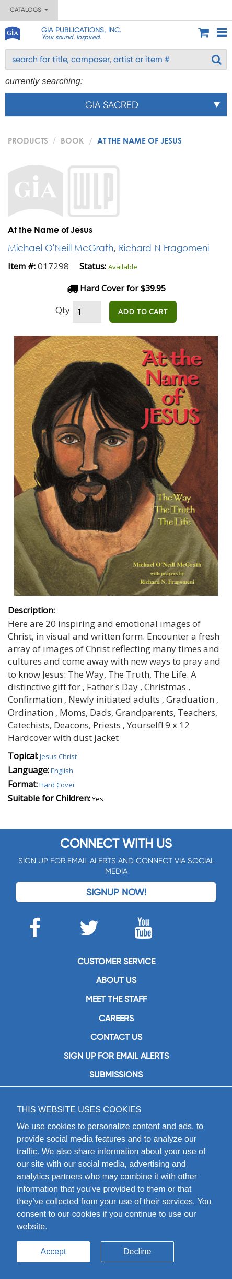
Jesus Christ (58, 756)
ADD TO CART (143, 311)
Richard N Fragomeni (164, 247)
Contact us (116, 1037)
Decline (137, 1251)
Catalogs (29, 10)
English (62, 770)
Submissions (116, 1075)
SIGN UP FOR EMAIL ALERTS (116, 1056)
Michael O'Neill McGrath (60, 247)
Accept (53, 1251)
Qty (62, 310)
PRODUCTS (28, 140)
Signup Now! (116, 891)
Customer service (116, 961)
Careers (116, 1018)
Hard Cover (57, 784)
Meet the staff (116, 999)
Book (72, 140)
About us (116, 980)
